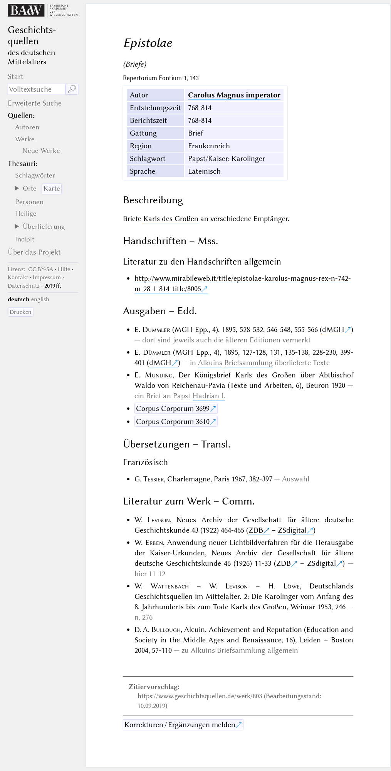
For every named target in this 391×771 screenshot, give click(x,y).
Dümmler (156, 329)
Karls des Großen (170, 218)
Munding (159, 374)
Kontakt (18, 277)
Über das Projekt (34, 252)
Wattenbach (170, 586)
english (40, 299)
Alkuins (210, 362)
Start (15, 76)
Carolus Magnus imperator (234, 95)
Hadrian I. (209, 395)
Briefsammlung (248, 362)
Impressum (47, 277)
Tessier (153, 478)
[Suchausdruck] (36, 89)
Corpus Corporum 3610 (173, 421)
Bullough (166, 629)
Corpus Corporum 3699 (173, 408)
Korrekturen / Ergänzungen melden (179, 724)
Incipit (24, 239)
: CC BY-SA (30, 269)
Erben (154, 542)
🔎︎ (72, 89)
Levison (159, 519)
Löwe (292, 586)
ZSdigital (292, 530)
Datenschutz (24, 285)
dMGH (333, 329)
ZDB (255, 530)
